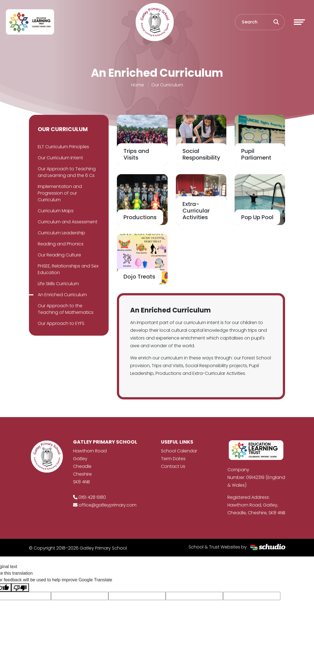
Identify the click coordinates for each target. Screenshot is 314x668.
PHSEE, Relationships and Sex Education (68, 269)
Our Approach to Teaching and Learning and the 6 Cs (67, 172)
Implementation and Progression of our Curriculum (60, 193)
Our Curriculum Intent (60, 158)
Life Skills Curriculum (58, 283)
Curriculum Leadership (61, 233)
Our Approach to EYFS (61, 323)
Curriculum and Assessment (67, 222)
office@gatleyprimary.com (107, 505)
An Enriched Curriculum (62, 294)
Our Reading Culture (59, 255)
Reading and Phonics (61, 244)
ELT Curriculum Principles (63, 147)
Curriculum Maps (56, 211)
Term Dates (173, 458)
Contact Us (173, 466)
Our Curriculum (167, 85)
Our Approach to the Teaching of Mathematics (65, 309)
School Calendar (179, 451)
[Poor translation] (20, 587)
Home (137, 85)
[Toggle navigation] (299, 22)
